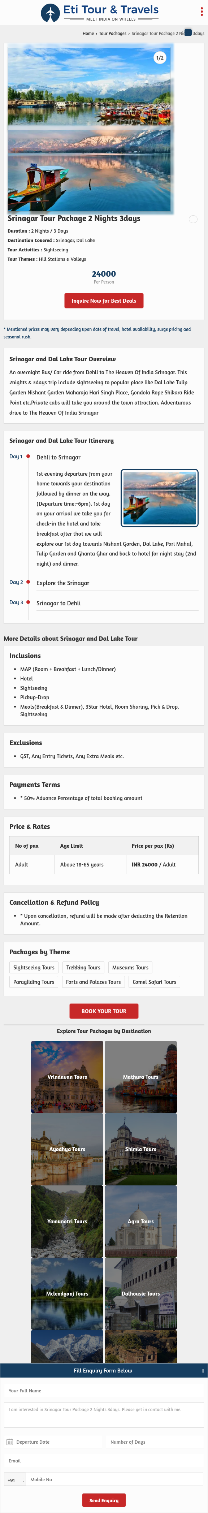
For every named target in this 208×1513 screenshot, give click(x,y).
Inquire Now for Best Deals (104, 300)
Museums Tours (130, 967)
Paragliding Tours (33, 981)
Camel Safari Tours (154, 981)
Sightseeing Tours (34, 967)
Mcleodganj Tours (67, 1294)
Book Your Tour (104, 1011)
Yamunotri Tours (67, 1221)
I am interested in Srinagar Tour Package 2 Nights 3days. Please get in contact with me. (104, 1415)
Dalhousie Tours (141, 1294)
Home (88, 33)
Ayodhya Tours (67, 1149)
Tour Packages (112, 33)
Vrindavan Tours (67, 1077)
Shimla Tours (140, 1149)
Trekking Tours (83, 967)
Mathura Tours (141, 1077)
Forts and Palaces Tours (93, 981)
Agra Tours (141, 1221)
